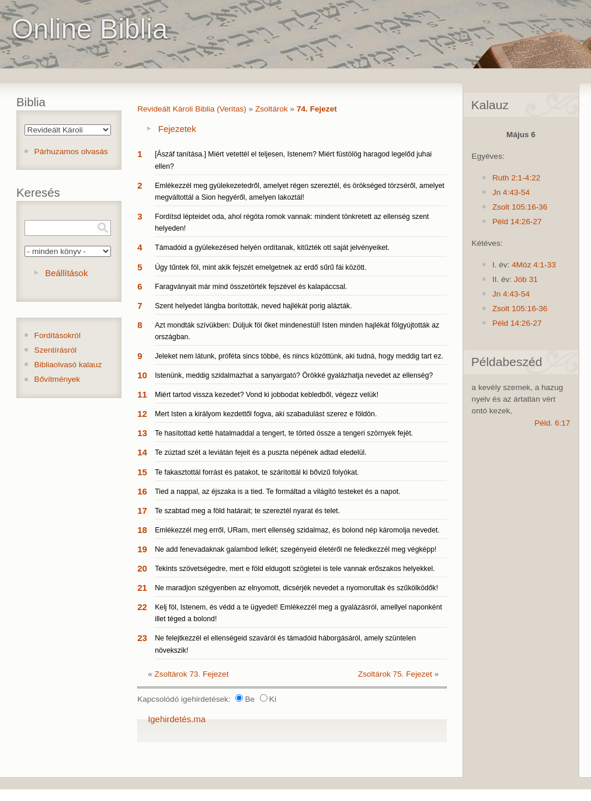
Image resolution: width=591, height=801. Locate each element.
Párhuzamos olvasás (71, 151)
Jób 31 (526, 279)
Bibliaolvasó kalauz (68, 364)
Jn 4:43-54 (511, 192)
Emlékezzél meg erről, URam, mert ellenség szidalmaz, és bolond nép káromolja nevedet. (297, 530)
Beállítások (66, 273)
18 (142, 530)
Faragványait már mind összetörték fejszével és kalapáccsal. (251, 287)
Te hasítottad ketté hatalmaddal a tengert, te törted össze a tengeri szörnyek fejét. (284, 433)
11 (142, 394)
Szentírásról (55, 350)
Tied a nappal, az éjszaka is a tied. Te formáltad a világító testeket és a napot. (277, 491)
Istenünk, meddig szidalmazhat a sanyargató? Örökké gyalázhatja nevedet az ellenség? (294, 375)
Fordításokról (57, 335)
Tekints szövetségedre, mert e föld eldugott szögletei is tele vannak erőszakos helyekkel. (294, 569)
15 (142, 472)
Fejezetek (177, 129)
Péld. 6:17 (552, 423)
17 (142, 511)
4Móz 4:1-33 (534, 264)
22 (142, 607)
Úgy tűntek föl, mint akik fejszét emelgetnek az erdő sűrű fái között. (260, 267)
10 (142, 375)
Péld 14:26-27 (517, 221)
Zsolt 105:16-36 (519, 207)
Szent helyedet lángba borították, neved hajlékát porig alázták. (253, 306)
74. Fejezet (317, 109)
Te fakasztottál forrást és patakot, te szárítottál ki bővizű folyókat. (257, 472)
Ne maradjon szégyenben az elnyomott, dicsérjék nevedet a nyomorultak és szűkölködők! (296, 588)
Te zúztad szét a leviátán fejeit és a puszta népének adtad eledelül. (261, 452)
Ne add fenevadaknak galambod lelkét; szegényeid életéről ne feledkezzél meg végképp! (295, 549)
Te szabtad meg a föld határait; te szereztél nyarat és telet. (247, 511)
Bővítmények (57, 379)
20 (142, 568)
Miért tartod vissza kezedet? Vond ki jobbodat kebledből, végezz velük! (266, 395)
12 (142, 414)
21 (142, 588)
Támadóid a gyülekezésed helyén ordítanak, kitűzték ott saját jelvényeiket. (272, 247)
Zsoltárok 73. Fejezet (192, 674)
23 (142, 638)
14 (142, 452)
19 (142, 549)
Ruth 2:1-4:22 (516, 177)
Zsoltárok (271, 109)
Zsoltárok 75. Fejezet (395, 674)
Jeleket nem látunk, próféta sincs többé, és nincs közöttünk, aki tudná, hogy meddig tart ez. (299, 356)
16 (142, 491)
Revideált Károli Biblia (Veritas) (191, 109)
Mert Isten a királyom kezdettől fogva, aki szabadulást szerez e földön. (266, 414)
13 (142, 433)
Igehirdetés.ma (177, 719)
